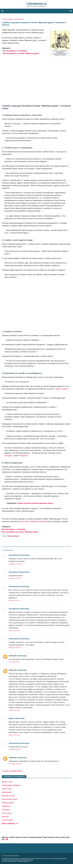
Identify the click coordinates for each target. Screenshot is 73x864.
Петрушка (23, 456)
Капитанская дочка (9, 799)
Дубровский (6, 792)
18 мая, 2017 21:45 (14, 600)
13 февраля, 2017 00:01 (16, 564)
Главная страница (7, 19)
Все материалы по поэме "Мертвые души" (21, 53)
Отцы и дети (7, 813)
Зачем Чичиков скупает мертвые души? (35, 503)
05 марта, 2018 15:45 (15, 647)
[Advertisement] (36, 78)
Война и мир (7, 782)
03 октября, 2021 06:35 (15, 764)
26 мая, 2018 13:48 (14, 710)
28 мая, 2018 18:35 (14, 735)
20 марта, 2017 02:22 (15, 578)
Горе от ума (6, 789)
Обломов (5, 810)
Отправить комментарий (12, 771)
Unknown (12, 656)
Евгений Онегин (8, 796)
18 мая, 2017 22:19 (14, 630)
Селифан (8, 456)
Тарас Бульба (7, 820)
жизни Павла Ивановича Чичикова (33, 521)
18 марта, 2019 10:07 (15, 749)
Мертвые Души (19, 19)
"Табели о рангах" (62, 389)
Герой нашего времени (11, 785)
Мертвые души (8, 803)
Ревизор (5, 817)
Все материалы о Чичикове (15, 51)
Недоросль (6, 806)
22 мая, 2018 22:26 (14, 662)
